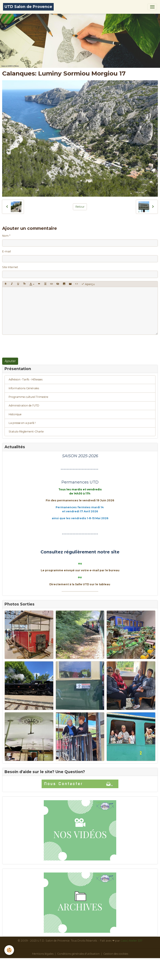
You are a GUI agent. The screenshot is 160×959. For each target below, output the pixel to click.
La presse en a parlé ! (22, 423)
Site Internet (10, 267)
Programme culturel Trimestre (28, 396)
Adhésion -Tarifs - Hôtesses (25, 379)
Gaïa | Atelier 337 (131, 940)
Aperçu (88, 284)
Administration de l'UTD (24, 405)
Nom (5, 235)
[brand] (28, 7)
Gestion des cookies (115, 953)
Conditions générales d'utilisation (78, 953)
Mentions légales (42, 953)
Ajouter (10, 361)
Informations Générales (24, 388)
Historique (15, 414)
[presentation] (35, 346)
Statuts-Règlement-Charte (26, 431)
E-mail (6, 251)
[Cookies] (9, 950)
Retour (80, 206)
